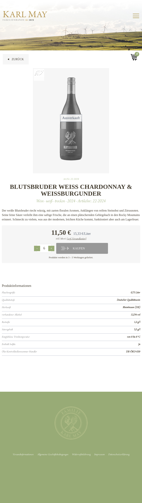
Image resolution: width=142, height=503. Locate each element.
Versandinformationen (23, 454)
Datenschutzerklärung (118, 454)
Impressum (99, 454)
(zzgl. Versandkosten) (76, 238)
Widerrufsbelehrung (81, 454)
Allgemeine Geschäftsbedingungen (52, 454)
